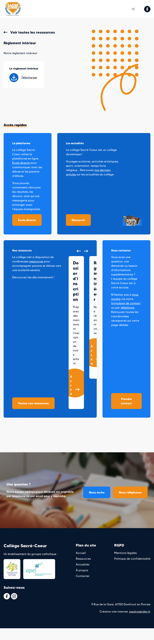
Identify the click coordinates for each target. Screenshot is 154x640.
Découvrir (78, 220)
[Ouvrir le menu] (133, 9)
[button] (79, 251)
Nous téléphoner (130, 492)
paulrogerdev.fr (139, 611)
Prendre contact (126, 401)
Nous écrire (96, 492)
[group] (76, 332)
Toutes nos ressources (33, 403)
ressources (36, 261)
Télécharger (23, 77)
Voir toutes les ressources (32, 32)
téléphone (127, 307)
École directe (21, 163)
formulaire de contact (125, 303)
